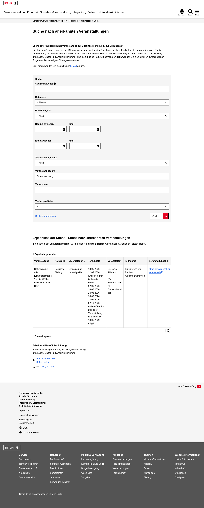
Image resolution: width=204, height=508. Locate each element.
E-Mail (73, 66)
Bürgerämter (56, 473)
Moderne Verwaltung (154, 459)
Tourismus (180, 464)
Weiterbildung (71, 21)
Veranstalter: (42, 184)
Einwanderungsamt (60, 482)
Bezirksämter (56, 468)
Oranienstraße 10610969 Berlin (45, 360)
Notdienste (24, 473)
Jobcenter (55, 477)
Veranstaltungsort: (45, 171)
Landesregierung (89, 459)
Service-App (25, 459)
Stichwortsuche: (45, 84)
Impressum (24, 410)
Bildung (147, 477)
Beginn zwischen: (44, 124)
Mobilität (148, 464)
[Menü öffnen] (197, 12)
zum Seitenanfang (187, 386)
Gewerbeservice (27, 477)
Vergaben (86, 477)
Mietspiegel (149, 473)
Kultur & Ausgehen (184, 459)
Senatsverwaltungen (60, 464)
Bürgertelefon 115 (28, 468)
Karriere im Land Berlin (93, 464)
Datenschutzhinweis (29, 415)
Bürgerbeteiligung (90, 468)
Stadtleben (180, 473)
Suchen (156, 216)
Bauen (147, 468)
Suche (97, 21)
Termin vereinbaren (28, 464)
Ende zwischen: (43, 141)
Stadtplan (180, 477)
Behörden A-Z (57, 459)
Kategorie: (40, 97)
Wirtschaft (180, 468)
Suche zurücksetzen (45, 216)
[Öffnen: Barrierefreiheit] (182, 12)
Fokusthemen (119, 473)
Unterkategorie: (43, 110)
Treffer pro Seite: (44, 201)
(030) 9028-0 (47, 366)
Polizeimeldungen (121, 464)
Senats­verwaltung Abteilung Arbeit (48, 21)
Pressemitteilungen (122, 459)
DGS (23, 428)
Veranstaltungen (120, 468)
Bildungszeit (85, 21)
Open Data (86, 473)
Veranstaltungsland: (46, 157)
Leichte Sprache (29, 432)
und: (71, 124)
